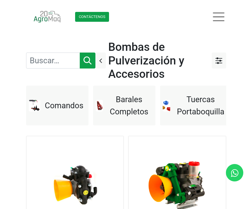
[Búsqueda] (87, 61)
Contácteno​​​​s (92, 17)
